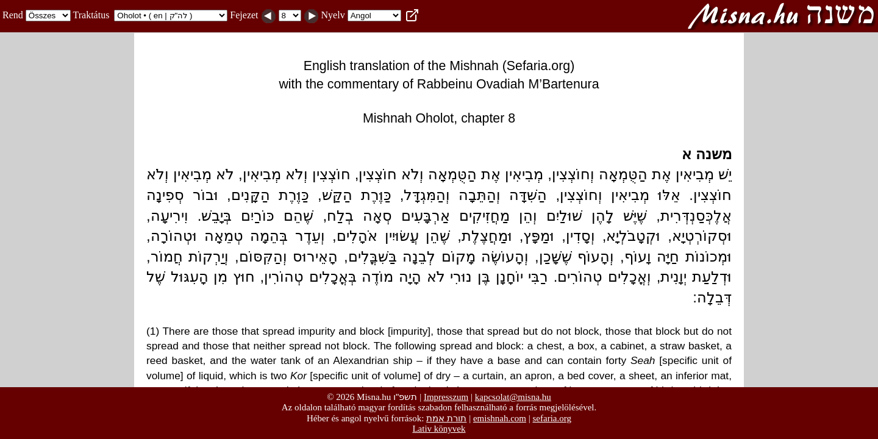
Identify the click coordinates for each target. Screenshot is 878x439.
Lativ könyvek (438, 429)
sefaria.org (552, 418)
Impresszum (446, 397)
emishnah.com (499, 418)
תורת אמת (446, 418)
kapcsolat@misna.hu (513, 397)
